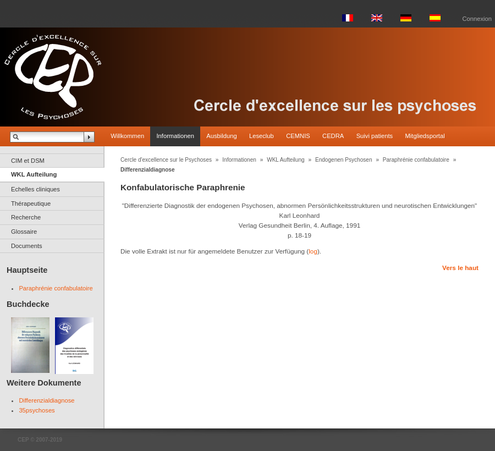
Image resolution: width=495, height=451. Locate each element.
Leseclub (261, 136)
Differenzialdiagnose (46, 400)
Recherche (26, 217)
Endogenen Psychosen (343, 160)
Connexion (477, 18)
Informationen (175, 136)
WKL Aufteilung (34, 174)
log (313, 251)
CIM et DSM (28, 160)
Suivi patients (374, 136)
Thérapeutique (31, 203)
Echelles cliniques (35, 189)
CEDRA (333, 136)
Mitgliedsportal (425, 136)
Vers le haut (460, 267)
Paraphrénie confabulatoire (55, 288)
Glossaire (24, 231)
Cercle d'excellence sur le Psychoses (166, 160)
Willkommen (127, 136)
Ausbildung (221, 136)
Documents (26, 246)
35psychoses (36, 410)
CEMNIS (298, 136)
